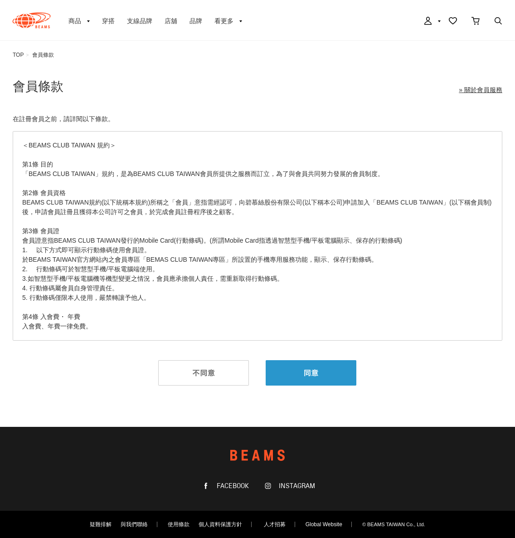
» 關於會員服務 (480, 90)
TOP (18, 55)
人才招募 (275, 524)
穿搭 (108, 20)
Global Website (324, 524)
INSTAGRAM (296, 486)
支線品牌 (139, 20)
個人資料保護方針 (220, 524)
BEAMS (31, 20)
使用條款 (178, 524)
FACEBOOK (232, 486)
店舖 (171, 20)
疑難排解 (101, 524)
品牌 (195, 20)
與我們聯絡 (134, 524)
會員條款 (43, 55)
